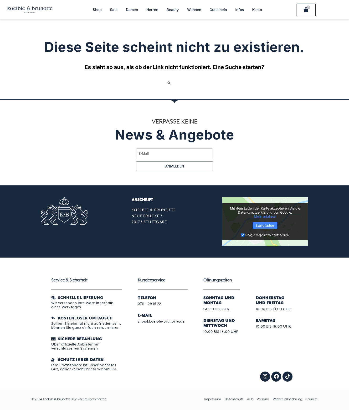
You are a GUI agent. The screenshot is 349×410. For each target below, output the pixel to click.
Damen (132, 9)
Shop (97, 9)
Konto (257, 9)
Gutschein (218, 9)
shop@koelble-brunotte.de (162, 321)
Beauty (173, 9)
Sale (114, 9)
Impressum (212, 399)
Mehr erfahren (265, 216)
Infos (239, 9)
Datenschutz (234, 399)
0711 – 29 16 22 (150, 304)
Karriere (312, 399)
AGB (250, 399)
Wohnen (194, 9)
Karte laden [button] (265, 225)
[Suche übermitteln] (169, 83)
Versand (263, 399)
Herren (152, 9)
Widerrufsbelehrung (289, 399)
